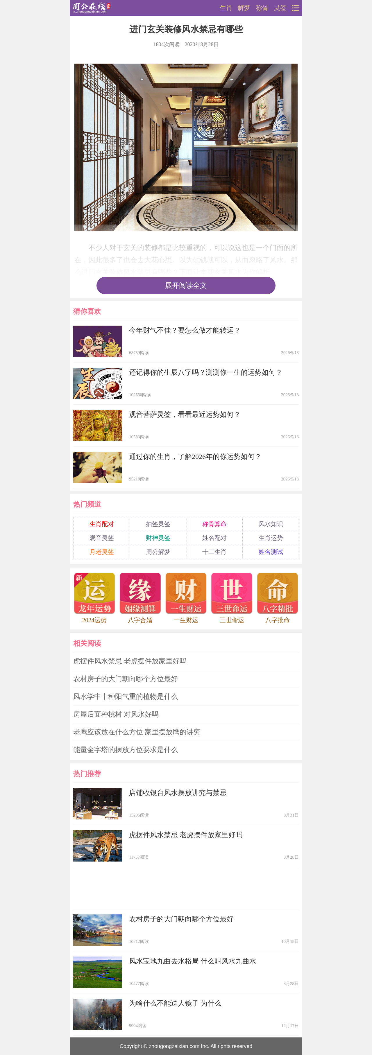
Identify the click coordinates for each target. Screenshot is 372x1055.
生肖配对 (102, 524)
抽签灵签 (158, 524)
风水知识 (271, 524)
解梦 (244, 7)
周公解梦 (158, 551)
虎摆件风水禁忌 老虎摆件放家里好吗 (130, 661)
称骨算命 (214, 524)
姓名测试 (271, 551)
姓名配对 (214, 537)
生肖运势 (271, 537)
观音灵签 (102, 537)
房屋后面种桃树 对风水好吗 (116, 714)
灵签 (280, 7)
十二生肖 (214, 551)
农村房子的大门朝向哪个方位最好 (125, 679)
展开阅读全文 (186, 285)
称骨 (262, 7)
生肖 (226, 7)
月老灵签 (102, 551)
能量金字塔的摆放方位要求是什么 (125, 749)
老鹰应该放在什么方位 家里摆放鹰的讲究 (137, 732)
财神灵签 (158, 537)
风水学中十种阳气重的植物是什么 (125, 696)
